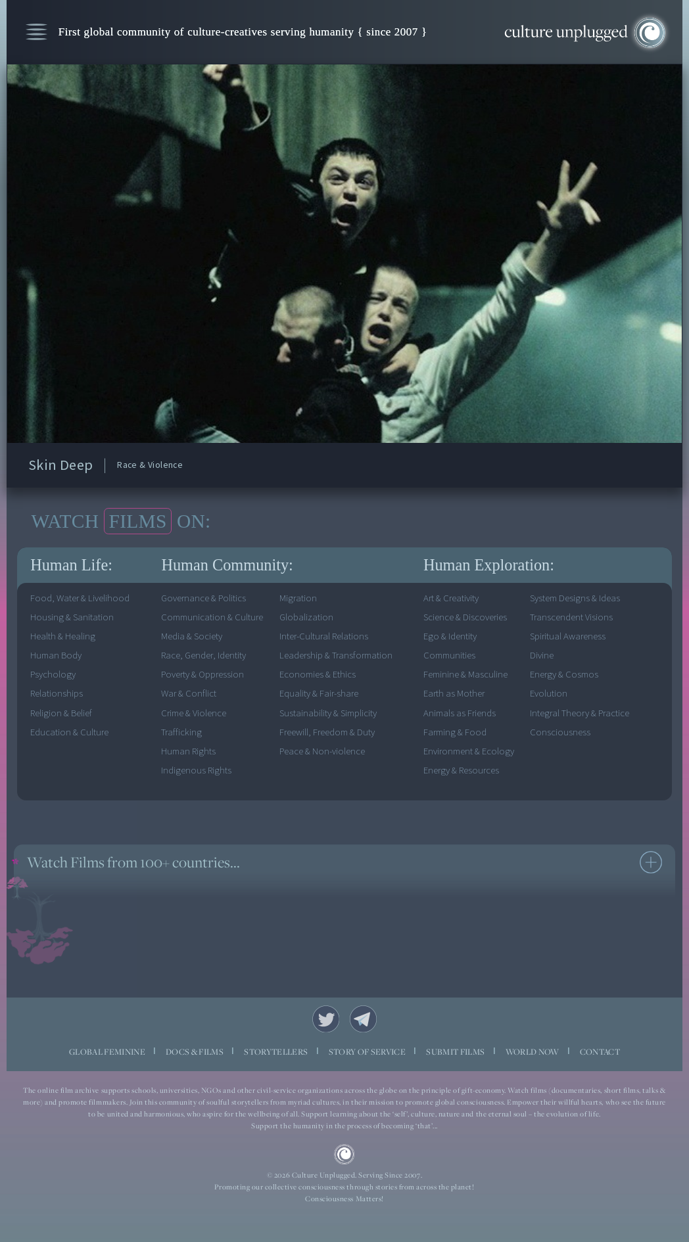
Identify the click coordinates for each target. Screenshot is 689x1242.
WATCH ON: (120, 521)
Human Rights (188, 751)
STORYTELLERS (276, 1051)
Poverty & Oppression (202, 674)
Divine (542, 655)
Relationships (56, 694)
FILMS (138, 521)
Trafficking (181, 732)
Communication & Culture (212, 617)
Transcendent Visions (571, 617)
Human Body (56, 655)
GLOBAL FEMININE (107, 1051)
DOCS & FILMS (195, 1051)
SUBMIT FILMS (455, 1051)
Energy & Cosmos (564, 674)
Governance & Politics (203, 598)
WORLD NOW (532, 1051)
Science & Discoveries (465, 617)
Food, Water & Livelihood (80, 598)
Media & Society (191, 636)
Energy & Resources (461, 770)
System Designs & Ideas (575, 598)
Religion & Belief (61, 713)
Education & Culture (69, 732)
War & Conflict (188, 694)
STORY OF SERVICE (367, 1051)
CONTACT (600, 1051)
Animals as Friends (459, 713)
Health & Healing (62, 636)
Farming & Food (455, 732)
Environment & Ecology (468, 751)
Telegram (363, 1018)
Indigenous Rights (196, 770)
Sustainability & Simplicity (328, 713)
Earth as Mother (454, 694)
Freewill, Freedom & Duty (327, 732)
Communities (449, 655)
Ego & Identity (450, 636)
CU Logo (344, 1154)
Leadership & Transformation (335, 655)
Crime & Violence (193, 713)
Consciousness (560, 732)
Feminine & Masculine (465, 674)
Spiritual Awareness (568, 636)
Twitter (325, 1018)
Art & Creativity (451, 598)
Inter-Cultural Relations (323, 636)
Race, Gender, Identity (203, 655)
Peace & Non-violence (322, 751)
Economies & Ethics (317, 674)
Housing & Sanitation (72, 617)
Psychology (53, 674)
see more (651, 862)
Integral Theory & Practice (579, 713)
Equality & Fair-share (318, 694)
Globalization (306, 617)
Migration (298, 598)
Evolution (548, 694)
